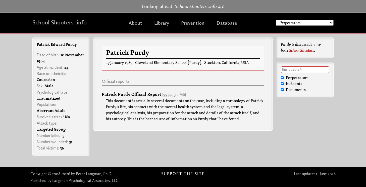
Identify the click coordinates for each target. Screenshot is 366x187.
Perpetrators (294, 78)
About (135, 23)
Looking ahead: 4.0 (183, 6)
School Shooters (301, 50)
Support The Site (183, 173)
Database (227, 23)
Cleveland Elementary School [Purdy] (168, 62)
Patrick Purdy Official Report (131, 95)
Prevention (192, 23)
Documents (293, 90)
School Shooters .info (59, 22)
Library (161, 23)
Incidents (291, 84)
